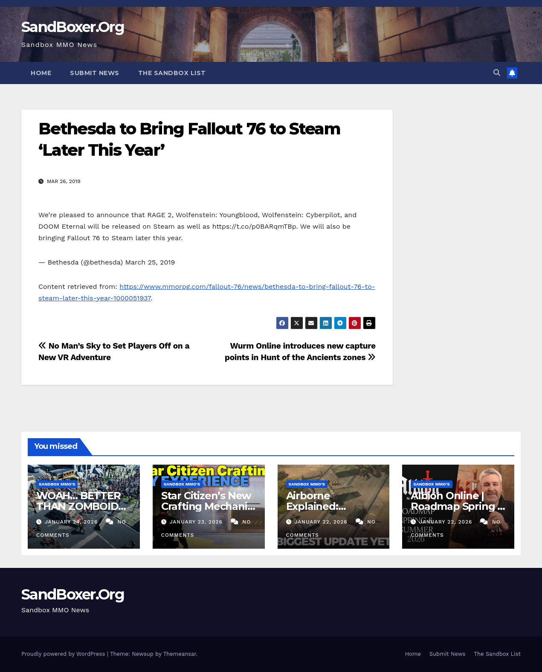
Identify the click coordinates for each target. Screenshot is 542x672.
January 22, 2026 (321, 522)
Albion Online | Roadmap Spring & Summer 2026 (457, 506)
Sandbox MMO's (57, 484)
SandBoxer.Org (72, 27)
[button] (496, 73)
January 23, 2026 (197, 522)
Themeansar (179, 654)
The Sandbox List (172, 73)
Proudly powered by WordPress (64, 654)
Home (41, 73)
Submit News (94, 73)
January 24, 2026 (72, 522)
